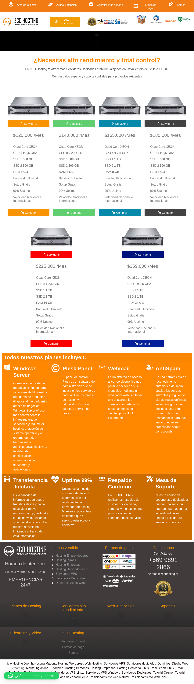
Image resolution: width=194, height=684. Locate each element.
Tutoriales (57, 668)
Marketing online (37, 668)
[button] (97, 44)
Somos (181, 4)
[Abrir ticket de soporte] (91, 4)
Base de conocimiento (73, 677)
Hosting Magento (45, 663)
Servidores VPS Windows (102, 672)
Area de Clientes (27, 4)
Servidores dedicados (141, 663)
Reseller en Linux (162, 668)
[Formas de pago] (136, 6)
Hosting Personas (77, 668)
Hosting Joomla (23, 663)
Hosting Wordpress (71, 663)
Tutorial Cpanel (163, 672)
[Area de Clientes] (11, 4)
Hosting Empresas (103, 668)
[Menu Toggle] (97, 35)
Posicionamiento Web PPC (149, 677)
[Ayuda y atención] (50, 4)
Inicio (9, 663)
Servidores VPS (114, 663)
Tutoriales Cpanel (73, 641)
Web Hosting (93, 663)
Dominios (165, 663)
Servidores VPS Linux (69, 672)
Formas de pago (149, 6)
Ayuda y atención (66, 4)
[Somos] (171, 4)
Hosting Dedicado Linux (133, 668)
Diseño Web (180, 663)
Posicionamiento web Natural (109, 677)
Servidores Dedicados (136, 672)
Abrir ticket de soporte (110, 4)
